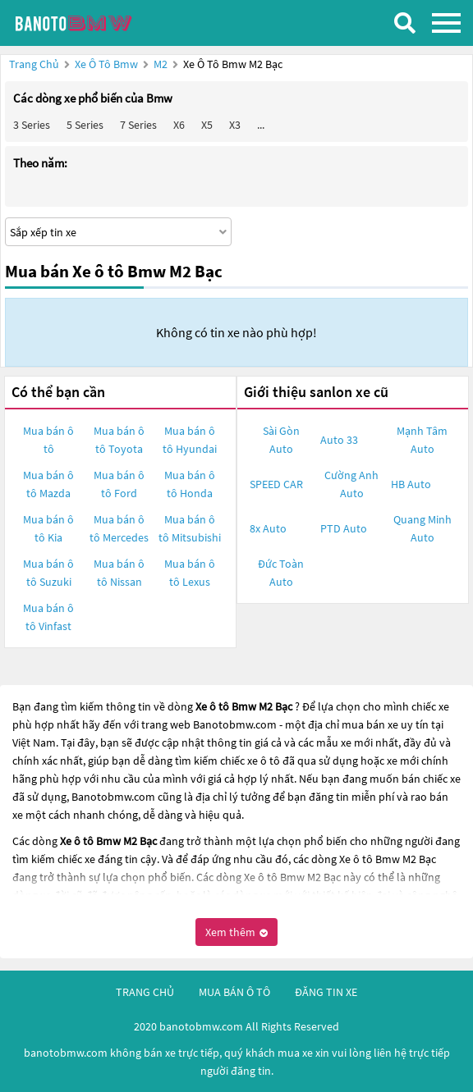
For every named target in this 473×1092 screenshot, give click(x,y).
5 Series (85, 124)
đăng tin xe (326, 992)
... (260, 124)
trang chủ (145, 992)
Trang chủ (34, 64)
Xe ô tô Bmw (106, 64)
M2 (162, 64)
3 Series (31, 124)
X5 (207, 124)
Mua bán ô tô (48, 439)
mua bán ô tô (234, 992)
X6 (179, 124)
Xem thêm (236, 932)
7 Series (138, 124)
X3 (235, 124)
